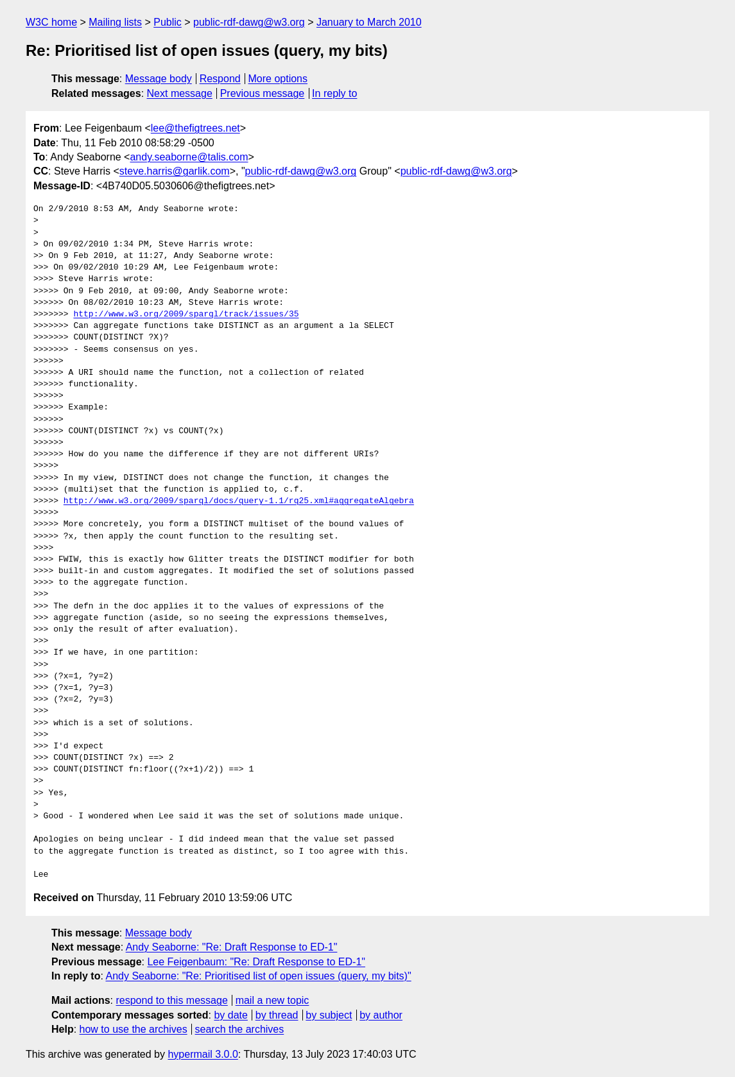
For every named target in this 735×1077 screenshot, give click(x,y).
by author (380, 1015)
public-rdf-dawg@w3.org (249, 22)
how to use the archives (133, 1029)
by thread (276, 1015)
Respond (220, 78)
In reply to (334, 93)
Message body (158, 78)
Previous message (262, 93)
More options (278, 78)
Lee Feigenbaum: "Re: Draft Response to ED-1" (256, 961)
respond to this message (171, 1000)
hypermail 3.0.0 (203, 1054)
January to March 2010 (369, 22)
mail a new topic (272, 1000)
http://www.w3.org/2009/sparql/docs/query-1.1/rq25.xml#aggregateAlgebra (239, 501)
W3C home (51, 22)
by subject (329, 1015)
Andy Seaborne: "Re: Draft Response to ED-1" (232, 947)
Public (167, 22)
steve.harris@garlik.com (174, 171)
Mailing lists (115, 22)
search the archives (239, 1029)
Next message (179, 93)
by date (230, 1015)
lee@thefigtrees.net (195, 128)
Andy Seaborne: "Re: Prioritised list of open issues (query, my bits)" (258, 975)
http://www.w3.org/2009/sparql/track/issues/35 (185, 314)
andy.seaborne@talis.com (189, 156)
